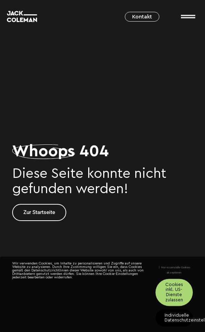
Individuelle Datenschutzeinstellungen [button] (179, 320)
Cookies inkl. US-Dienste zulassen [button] (174, 294)
